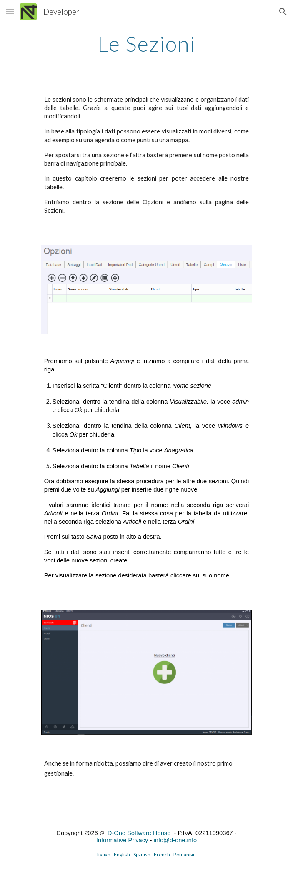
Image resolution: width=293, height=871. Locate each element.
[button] (10, 11)
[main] (146, 44)
